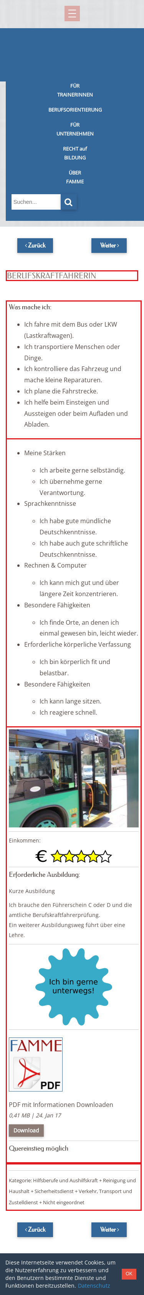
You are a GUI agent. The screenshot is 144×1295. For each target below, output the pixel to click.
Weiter (108, 245)
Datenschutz (94, 1285)
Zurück (36, 245)
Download (26, 1130)
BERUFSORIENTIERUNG (75, 109)
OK (129, 1273)
